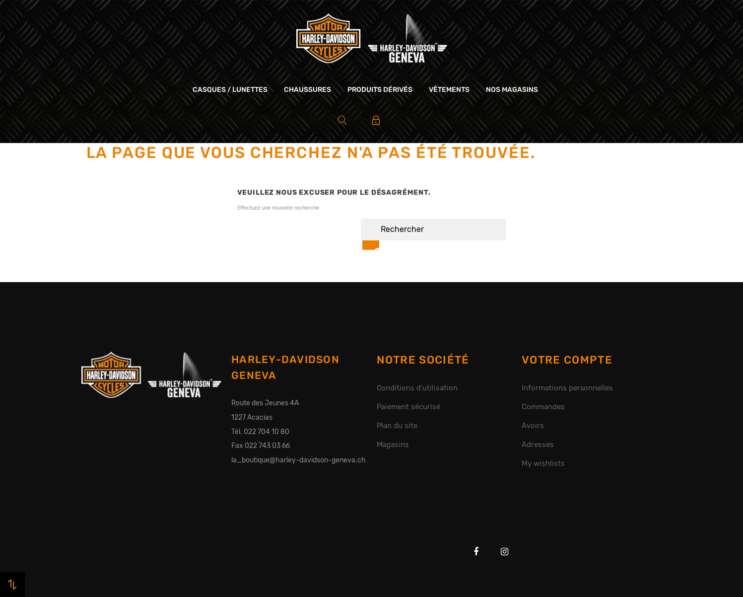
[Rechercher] (433, 229)
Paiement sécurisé (409, 406)
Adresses (538, 444)
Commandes (543, 406)
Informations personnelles (567, 387)
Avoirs (533, 425)
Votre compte (567, 360)
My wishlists (543, 463)
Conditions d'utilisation (417, 387)
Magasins (393, 444)
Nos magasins (512, 89)
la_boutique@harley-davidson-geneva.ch (298, 460)
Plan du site (397, 425)
